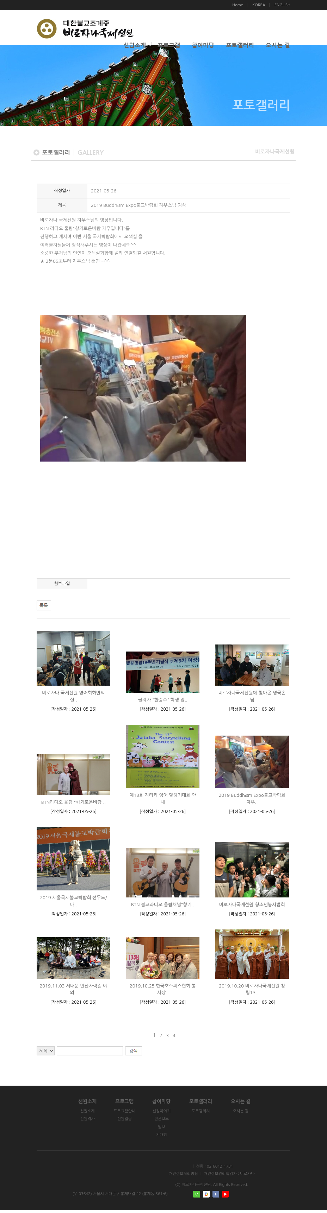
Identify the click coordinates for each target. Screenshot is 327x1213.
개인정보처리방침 (183, 1177)
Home (237, 5)
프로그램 (169, 45)
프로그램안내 (121, 1114)
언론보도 (162, 1122)
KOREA (258, 5)
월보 (162, 1130)
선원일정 (121, 1122)
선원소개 (134, 45)
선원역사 (80, 1122)
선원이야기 (163, 1114)
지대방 (162, 1138)
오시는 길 (278, 45)
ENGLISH (282, 5)
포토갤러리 (240, 45)
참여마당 (203, 45)
